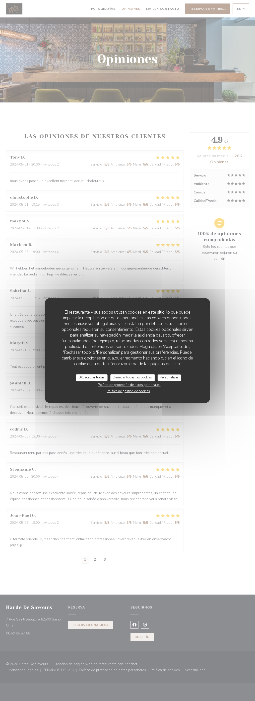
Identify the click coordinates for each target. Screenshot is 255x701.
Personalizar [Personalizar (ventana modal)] (169, 377)
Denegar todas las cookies (132, 377)
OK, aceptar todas (91, 377)
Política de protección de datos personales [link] (129, 385)
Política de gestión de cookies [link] (128, 391)
